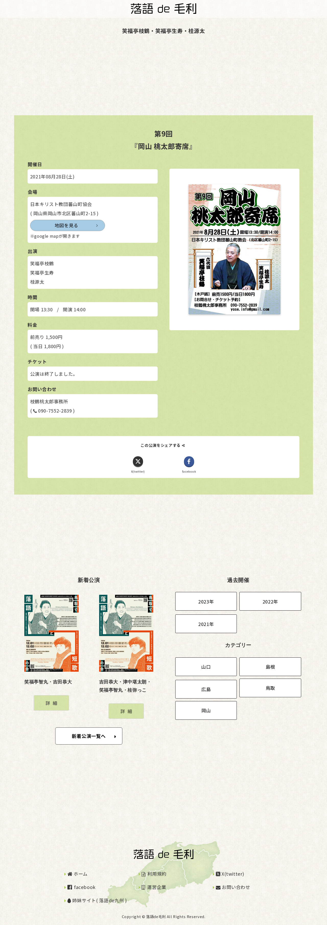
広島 (206, 689)
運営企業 (154, 887)
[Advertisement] (153, 79)
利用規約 (154, 873)
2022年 (270, 601)
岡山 (206, 710)
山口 (206, 667)
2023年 (206, 601)
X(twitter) (230, 873)
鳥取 (270, 688)
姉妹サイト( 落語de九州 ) (97, 900)
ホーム (77, 873)
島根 (270, 667)
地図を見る (54, 225)
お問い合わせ (233, 887)
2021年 (206, 624)
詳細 (52, 703)
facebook (81, 887)
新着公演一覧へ (94, 736)
